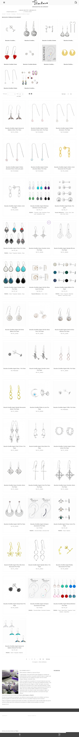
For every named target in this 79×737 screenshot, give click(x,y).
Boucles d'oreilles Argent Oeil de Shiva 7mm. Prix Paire (39, 330)
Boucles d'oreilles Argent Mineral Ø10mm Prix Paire (64, 604)
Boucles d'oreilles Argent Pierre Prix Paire (14, 248)
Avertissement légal (7, 718)
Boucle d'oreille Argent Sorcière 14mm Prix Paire (39, 369)
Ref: (12, 132)
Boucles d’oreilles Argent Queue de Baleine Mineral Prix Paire (14, 647)
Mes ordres (31, 720)
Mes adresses (32, 722)
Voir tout (63, 94)
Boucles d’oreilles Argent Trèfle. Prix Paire (64, 407)
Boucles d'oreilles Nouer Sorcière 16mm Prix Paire (14, 486)
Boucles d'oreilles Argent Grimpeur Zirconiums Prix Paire (39, 525)
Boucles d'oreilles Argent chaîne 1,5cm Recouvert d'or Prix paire (64, 168)
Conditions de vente (7, 720)
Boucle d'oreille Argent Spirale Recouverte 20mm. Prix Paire (15, 408)
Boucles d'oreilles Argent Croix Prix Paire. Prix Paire (39, 486)
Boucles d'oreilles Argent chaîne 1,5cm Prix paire (14, 206)
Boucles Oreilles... (68, 64)
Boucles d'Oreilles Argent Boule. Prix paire (64, 206)
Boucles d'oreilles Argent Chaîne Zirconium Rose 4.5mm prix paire (14, 168)
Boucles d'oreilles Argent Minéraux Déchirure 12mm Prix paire (39, 206)
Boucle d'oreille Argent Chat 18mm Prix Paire (39, 447)
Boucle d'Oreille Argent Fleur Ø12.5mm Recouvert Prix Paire (14, 565)
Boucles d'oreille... (68, 40)
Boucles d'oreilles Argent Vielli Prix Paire (14, 524)
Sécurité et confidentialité (9, 723)
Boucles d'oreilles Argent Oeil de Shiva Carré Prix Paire (39, 288)
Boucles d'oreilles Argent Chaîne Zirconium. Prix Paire (64, 129)
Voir (17, 93)
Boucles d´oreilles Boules (30, 64)
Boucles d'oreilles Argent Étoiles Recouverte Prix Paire (64, 565)
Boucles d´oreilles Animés (49, 40)
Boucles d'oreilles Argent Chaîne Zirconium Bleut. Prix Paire (39, 168)
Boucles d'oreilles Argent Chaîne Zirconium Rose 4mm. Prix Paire (39, 129)
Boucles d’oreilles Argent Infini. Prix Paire (64, 368)
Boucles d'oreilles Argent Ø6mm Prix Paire (64, 288)
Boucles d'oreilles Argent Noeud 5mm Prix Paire (15, 604)
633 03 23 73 (33, 10)
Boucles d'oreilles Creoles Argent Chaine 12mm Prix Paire (64, 447)
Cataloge (13, 14)
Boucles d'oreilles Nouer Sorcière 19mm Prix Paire (64, 486)
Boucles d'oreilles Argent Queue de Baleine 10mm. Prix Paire (14, 129)
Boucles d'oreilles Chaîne (10, 88)
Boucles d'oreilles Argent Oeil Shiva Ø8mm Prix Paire (14, 330)
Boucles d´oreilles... (10, 40)
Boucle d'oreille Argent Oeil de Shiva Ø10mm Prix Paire (64, 330)
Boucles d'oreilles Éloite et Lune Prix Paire (39, 408)
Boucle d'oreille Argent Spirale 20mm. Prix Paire (39, 565)
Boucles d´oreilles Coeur (10, 64)
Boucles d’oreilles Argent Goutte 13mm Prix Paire (14, 288)
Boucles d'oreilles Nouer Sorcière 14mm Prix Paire (39, 249)
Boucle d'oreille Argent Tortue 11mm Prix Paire (64, 525)
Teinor (17, 731)
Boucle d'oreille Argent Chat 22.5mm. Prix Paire (14, 447)
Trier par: (5, 93)
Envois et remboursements (9, 722)
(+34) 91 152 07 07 (24, 10)
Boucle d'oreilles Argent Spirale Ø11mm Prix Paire (64, 249)
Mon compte (32, 718)
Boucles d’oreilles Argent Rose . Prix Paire (14, 368)
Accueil (3, 14)
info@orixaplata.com (11, 11)
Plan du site (6, 725)
